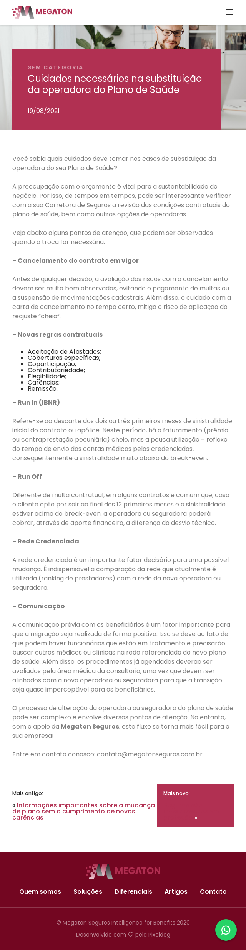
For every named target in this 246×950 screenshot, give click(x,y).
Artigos (176, 892)
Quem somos (40, 892)
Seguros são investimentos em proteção (191, 811)
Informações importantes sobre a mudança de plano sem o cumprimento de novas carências (83, 811)
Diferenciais (133, 892)
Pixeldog (159, 934)
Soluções (87, 892)
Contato (213, 892)
